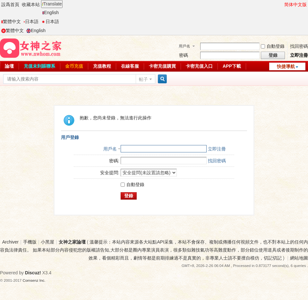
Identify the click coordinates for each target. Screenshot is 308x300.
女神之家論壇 (72, 241)
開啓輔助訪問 (281, 4)
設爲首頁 (10, 4)
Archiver (10, 241)
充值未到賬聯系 (39, 66)
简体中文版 (295, 4)
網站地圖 (299, 258)
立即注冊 (299, 55)
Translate (52, 3)
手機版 (30, 241)
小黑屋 (47, 241)
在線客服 (130, 66)
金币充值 (74, 66)
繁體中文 (11, 21)
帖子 (143, 79)
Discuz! (33, 272)
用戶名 (184, 46)
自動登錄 (273, 46)
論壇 (9, 66)
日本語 (30, 21)
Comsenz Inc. (34, 280)
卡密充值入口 (199, 66)
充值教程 (102, 66)
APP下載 (232, 66)
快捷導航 (286, 66)
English (50, 12)
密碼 (183, 55)
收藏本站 (31, 4)
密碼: (114, 160)
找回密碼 (299, 46)
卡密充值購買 (162, 66)
